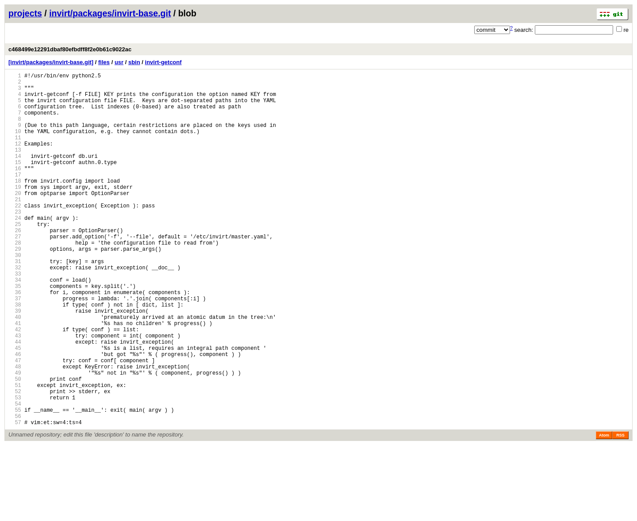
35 (14, 332)
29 (14, 287)
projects (25, 13)
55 (14, 483)
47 (14, 422)
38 (14, 355)
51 (14, 452)
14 (14, 174)
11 (14, 152)
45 (14, 407)
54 (14, 475)
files (104, 62)
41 (14, 377)
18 (14, 204)
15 (14, 182)
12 (14, 159)
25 (14, 257)
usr (119, 62)
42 (14, 385)
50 (14, 445)
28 (14, 279)
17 (14, 197)
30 (14, 295)
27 (14, 272)
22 (14, 234)
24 (14, 249)
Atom (604, 511)
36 (14, 340)
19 (14, 212)
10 (14, 144)
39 (14, 362)
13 (14, 167)
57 (14, 498)
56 (14, 490)
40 (14, 370)
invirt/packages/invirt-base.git (110, 13)
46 (14, 415)
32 (14, 310)
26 (14, 264)
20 (14, 219)
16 (14, 189)
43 (14, 392)
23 (14, 242)
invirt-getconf (163, 62)
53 (14, 467)
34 (14, 325)
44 (14, 400)
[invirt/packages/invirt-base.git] (50, 62)
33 (14, 317)
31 (14, 302)
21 (14, 227)
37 (14, 347)
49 (14, 437)
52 (14, 460)
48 (14, 430)
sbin (134, 62)
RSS (620, 511)
